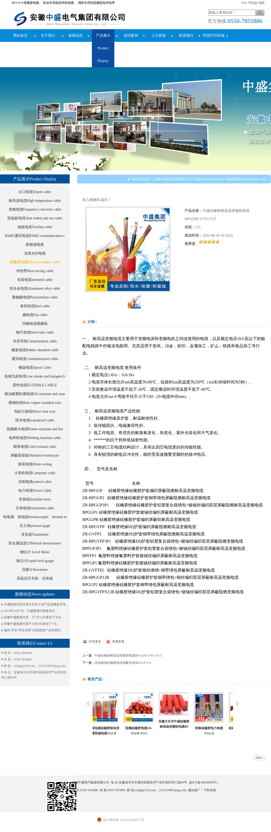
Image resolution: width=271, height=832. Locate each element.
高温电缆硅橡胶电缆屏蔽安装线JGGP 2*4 (123, 663)
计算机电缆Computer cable (34, 473)
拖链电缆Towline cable (35, 227)
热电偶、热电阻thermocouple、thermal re (35, 517)
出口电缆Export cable (34, 192)
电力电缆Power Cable (34, 490)
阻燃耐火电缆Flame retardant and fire (35, 429)
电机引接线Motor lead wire (34, 411)
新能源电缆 (35, 244)
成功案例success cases (130, 42)
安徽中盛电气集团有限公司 (172, 179)
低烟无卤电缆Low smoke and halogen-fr (34, 376)
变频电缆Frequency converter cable (35, 209)
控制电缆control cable (35, 482)
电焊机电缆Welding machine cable (35, 438)
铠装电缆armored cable (34, 280)
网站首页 (20, 35)
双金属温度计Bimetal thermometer (35, 543)
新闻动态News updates (75, 42)
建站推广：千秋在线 (202, 790)
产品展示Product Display (103, 48)
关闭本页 (118, 641)
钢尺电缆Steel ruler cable (35, 332)
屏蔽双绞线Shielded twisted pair (35, 455)
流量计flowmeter (35, 570)
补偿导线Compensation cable (35, 341)
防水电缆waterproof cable (34, 420)
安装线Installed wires (35, 499)
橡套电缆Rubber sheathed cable (35, 350)
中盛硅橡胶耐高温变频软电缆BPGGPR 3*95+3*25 (128, 655)
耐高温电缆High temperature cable (35, 201)
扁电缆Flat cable (34, 315)
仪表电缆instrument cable (35, 508)
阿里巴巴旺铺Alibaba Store (214, 42)
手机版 (252, 3)
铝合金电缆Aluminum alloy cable (35, 288)
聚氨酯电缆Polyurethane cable (35, 297)
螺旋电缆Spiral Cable (35, 367)
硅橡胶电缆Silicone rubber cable (35, 262)
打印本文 (95, 641)
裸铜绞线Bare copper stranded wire (35, 403)
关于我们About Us (48, 42)
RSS (244, 3)
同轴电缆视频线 (34, 324)
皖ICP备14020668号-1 (203, 782)
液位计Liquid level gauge (35, 561)
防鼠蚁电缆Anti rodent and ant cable (34, 218)
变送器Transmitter (35, 534)
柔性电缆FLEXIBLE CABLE (35, 385)
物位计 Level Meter (35, 552)
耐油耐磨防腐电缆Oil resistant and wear (35, 394)
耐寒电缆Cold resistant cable (34, 447)
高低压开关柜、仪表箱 (35, 578)
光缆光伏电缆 (35, 253)
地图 (261, 3)
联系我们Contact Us (186, 42)
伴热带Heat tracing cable (34, 271)
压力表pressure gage (35, 526)
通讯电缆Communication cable (35, 359)
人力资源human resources (158, 48)
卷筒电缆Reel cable (35, 306)
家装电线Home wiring (35, 464)
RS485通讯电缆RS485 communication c (35, 236)
